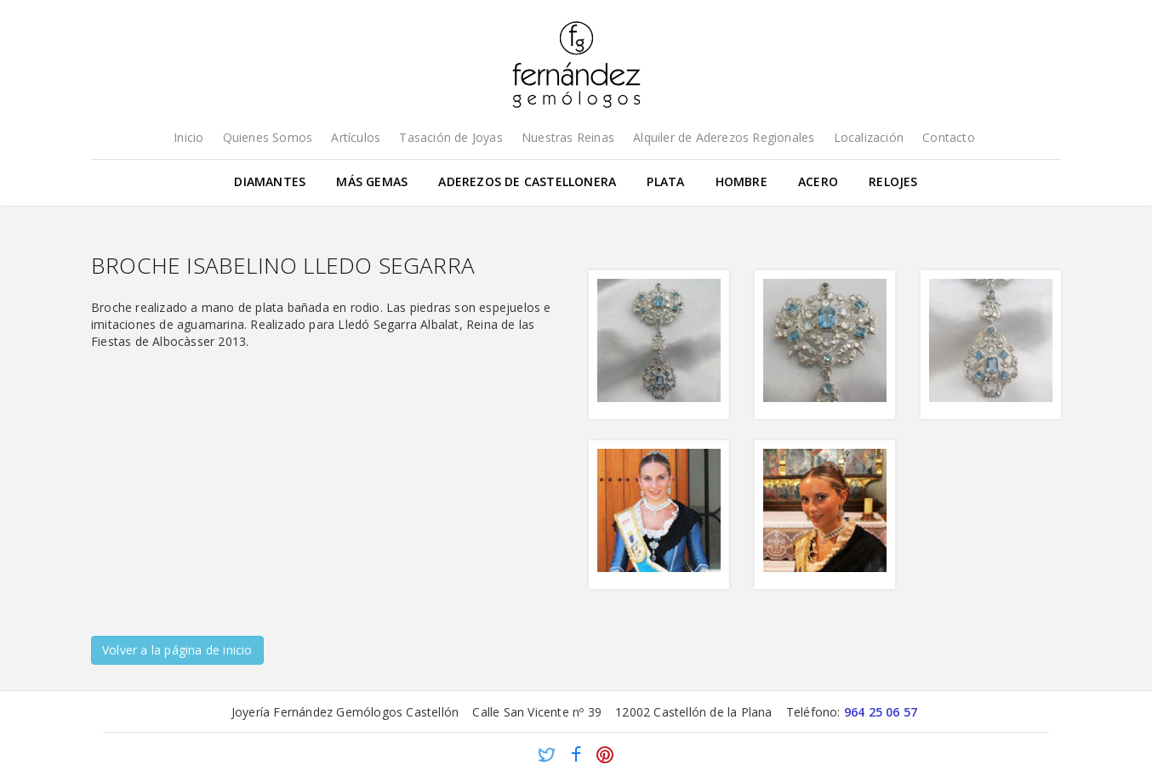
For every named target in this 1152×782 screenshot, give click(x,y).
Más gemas (372, 181)
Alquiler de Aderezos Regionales (723, 137)
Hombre (741, 181)
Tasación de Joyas (450, 137)
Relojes (893, 181)
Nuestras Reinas (568, 137)
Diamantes (269, 181)
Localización (869, 137)
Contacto (948, 137)
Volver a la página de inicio (177, 650)
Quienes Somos (268, 137)
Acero (818, 181)
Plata (665, 181)
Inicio (188, 137)
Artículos (355, 137)
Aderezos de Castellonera (527, 181)
